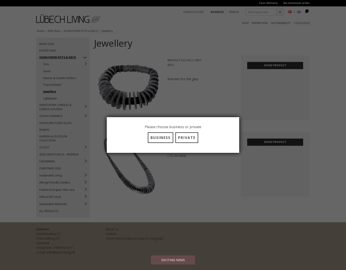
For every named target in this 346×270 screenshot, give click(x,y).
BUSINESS (160, 137)
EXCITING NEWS (173, 260)
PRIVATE (187, 137)
